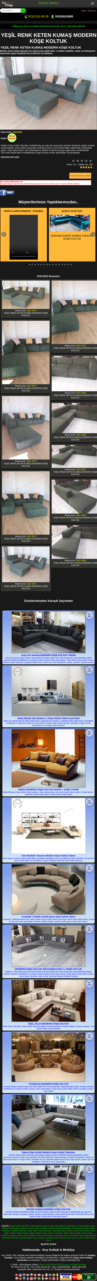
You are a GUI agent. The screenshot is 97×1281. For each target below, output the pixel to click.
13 (62, 264)
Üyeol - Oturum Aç (89, 11)
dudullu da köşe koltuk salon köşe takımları (32, 1230)
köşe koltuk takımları (19, 1226)
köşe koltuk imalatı (17, 1228)
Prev (3, 234)
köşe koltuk (36, 1226)
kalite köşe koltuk (81, 1230)
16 (71, 264)
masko (12, 1235)
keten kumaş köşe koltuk (53, 1226)
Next (93, 234)
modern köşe (33, 1228)
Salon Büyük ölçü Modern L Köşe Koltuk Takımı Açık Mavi (48, 718)
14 (65, 264)
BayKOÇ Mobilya (48, 2)
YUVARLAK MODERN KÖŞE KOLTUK (48, 1084)
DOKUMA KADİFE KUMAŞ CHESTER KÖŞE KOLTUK (72, 227)
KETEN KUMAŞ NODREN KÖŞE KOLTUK (48, 1209)
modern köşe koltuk (19, 1233)
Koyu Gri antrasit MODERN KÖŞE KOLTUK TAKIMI (48, 655)
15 (68, 264)
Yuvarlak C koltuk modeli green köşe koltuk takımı (49, 916)
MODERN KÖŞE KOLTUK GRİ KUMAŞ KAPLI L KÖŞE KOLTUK (48, 969)
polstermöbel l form (28, 1238)
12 (59, 264)
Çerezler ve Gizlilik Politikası (73, 1264)
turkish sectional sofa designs (76, 1235)
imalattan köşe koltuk (64, 1233)
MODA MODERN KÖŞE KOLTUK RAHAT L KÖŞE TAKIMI (48, 789)
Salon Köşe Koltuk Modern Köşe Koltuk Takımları (48, 1152)
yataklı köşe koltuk (83, 1233)
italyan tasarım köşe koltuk (41, 1233)
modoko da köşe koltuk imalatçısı (55, 1228)
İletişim (55, 1264)
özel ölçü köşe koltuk (62, 1230)
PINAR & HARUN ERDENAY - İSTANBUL (24, 211)
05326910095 (62, 16)
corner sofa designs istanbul (49, 1235)
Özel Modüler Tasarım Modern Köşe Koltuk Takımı (48, 855)
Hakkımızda (44, 1264)
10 (53, 264)
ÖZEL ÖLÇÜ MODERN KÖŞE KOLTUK (48, 1023)
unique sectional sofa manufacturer (54, 1238)
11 (56, 264)
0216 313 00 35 (36, 16)
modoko (4, 1235)
